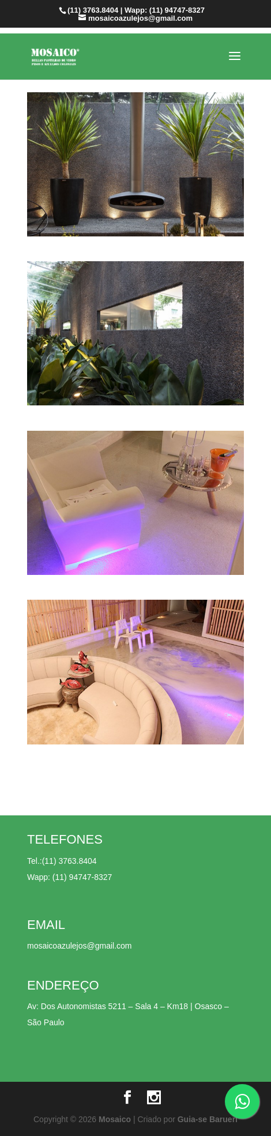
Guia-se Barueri (208, 1119)
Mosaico (115, 1119)
